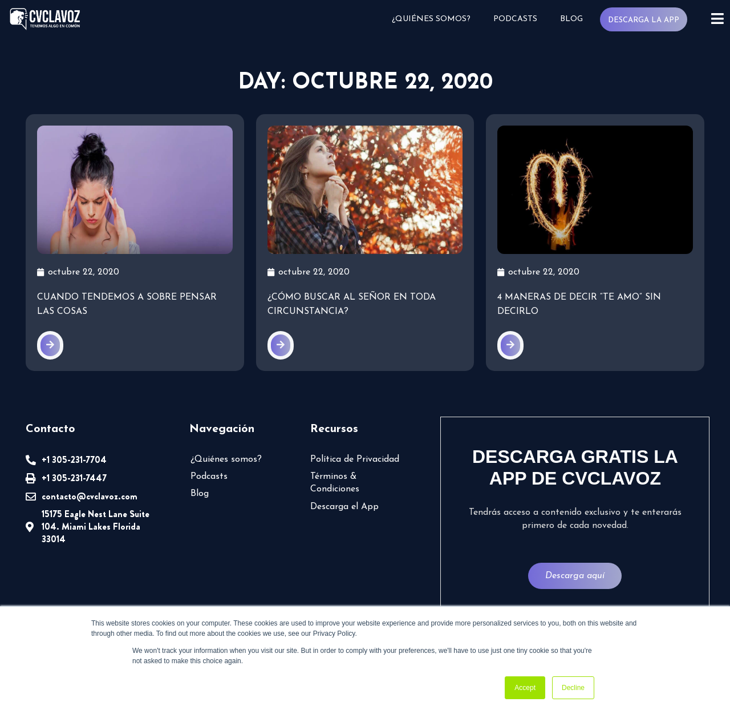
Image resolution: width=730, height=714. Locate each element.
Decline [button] (573, 688)
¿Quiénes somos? (431, 19)
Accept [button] (525, 688)
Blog (571, 19)
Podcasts (515, 19)
